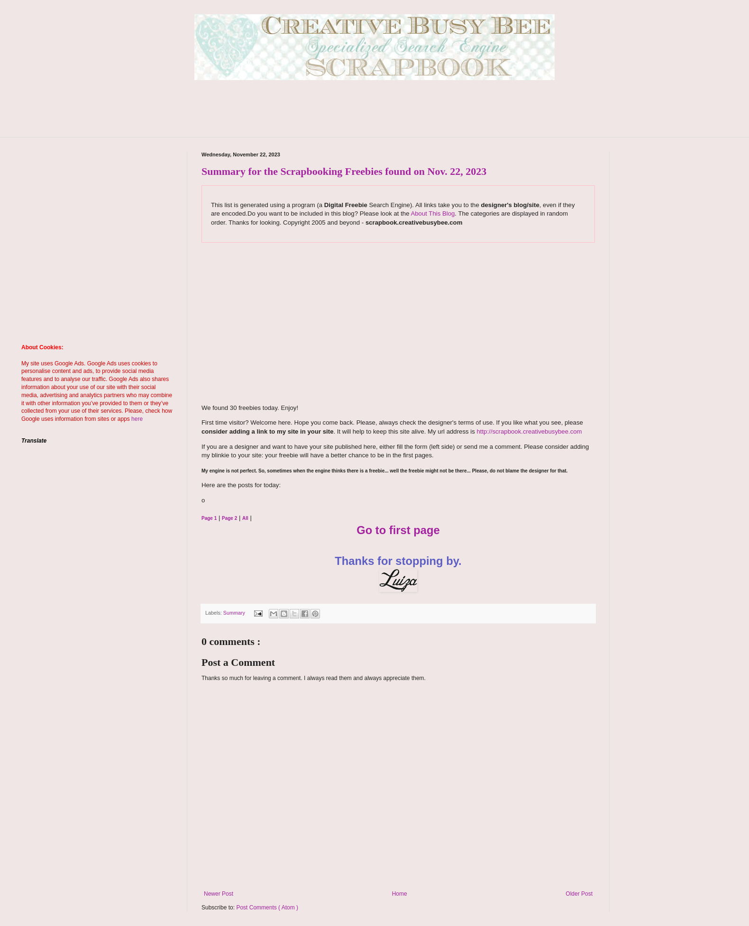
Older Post (579, 893)
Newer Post (218, 893)
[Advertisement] (374, 115)
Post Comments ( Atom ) (267, 907)
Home (399, 893)
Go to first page (398, 530)
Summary (235, 613)
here (137, 419)
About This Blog (433, 213)
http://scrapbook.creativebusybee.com (528, 431)
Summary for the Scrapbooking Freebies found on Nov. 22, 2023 (343, 171)
